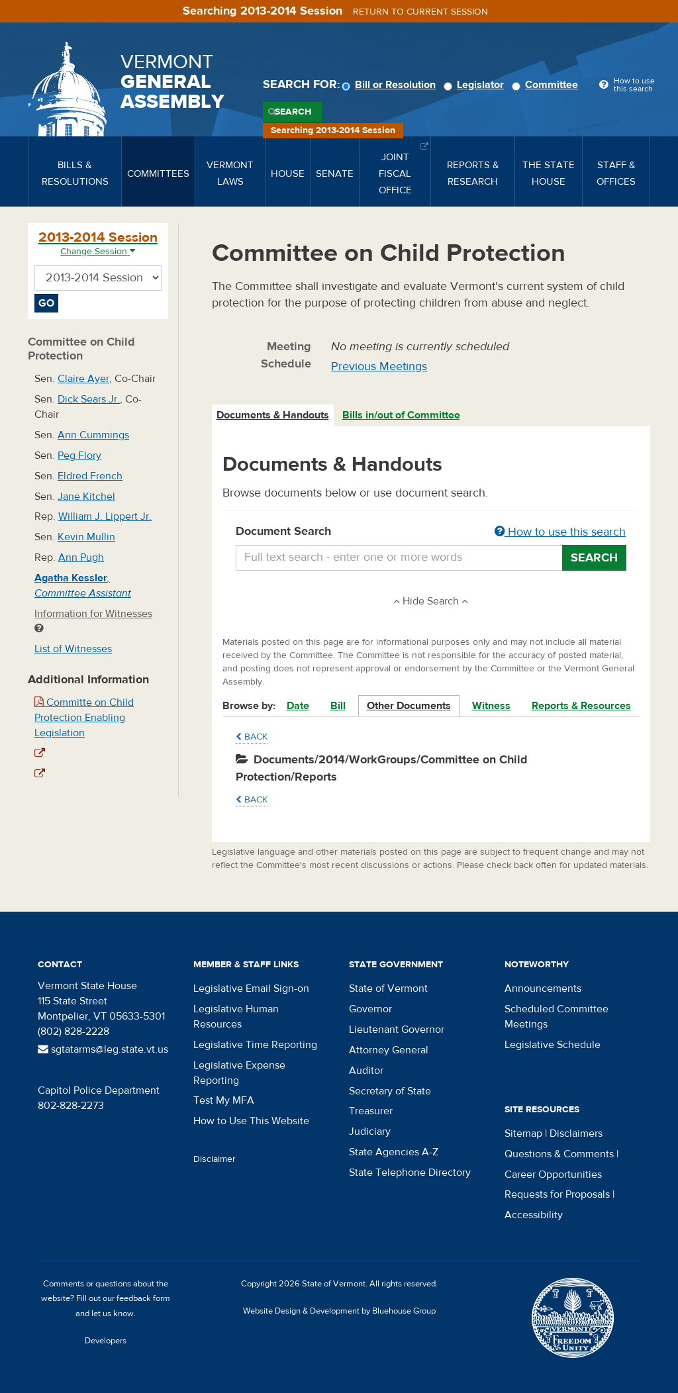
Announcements (543, 988)
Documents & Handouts (273, 415)
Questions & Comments (559, 1154)
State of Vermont (388, 988)
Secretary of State (390, 1091)
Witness (491, 705)
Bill (338, 705)
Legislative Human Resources (236, 1016)
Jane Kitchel (86, 496)
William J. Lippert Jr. (105, 516)
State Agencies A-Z (393, 1152)
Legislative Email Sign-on (251, 988)
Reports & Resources (581, 705)
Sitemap (523, 1133)
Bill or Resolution (391, 84)
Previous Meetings (379, 366)
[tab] (273, 415)
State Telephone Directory (410, 1172)
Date (298, 705)
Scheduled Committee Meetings (556, 1016)
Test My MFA (223, 1100)
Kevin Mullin (86, 537)
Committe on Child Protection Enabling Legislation (84, 718)
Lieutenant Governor (396, 1029)
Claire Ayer (83, 378)
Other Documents (409, 705)
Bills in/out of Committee (401, 415)
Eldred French (90, 476)
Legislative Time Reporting (255, 1044)
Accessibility (534, 1215)
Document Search (431, 532)
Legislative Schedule (553, 1044)
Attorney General (388, 1050)
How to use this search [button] (560, 532)
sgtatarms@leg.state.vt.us (103, 1049)
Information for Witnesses (93, 620)
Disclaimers (576, 1133)
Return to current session (420, 12)
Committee (547, 84)
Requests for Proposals (557, 1194)
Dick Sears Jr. (89, 399)
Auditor (366, 1070)
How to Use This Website (251, 1121)
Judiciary (370, 1131)
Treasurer (371, 1111)
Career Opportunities (553, 1174)
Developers (105, 1340)
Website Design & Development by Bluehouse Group (339, 1311)
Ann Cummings (93, 435)
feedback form (143, 1298)
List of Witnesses (73, 648)
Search (293, 112)
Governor (370, 1009)
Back (251, 737)
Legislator (476, 84)
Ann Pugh (81, 557)
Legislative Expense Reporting (239, 1073)
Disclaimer (214, 1159)
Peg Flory (79, 455)
